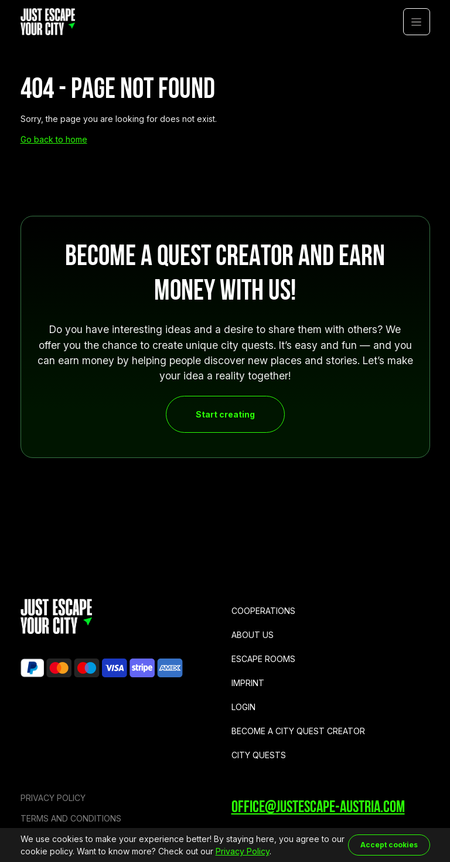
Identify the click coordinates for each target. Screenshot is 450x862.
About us (252, 635)
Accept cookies (389, 844)
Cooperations (263, 611)
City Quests (258, 755)
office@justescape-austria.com (318, 808)
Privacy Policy (53, 798)
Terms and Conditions (71, 818)
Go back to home (54, 139)
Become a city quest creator (298, 731)
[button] (416, 21)
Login (243, 707)
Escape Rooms (263, 659)
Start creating (225, 414)
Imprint (247, 683)
